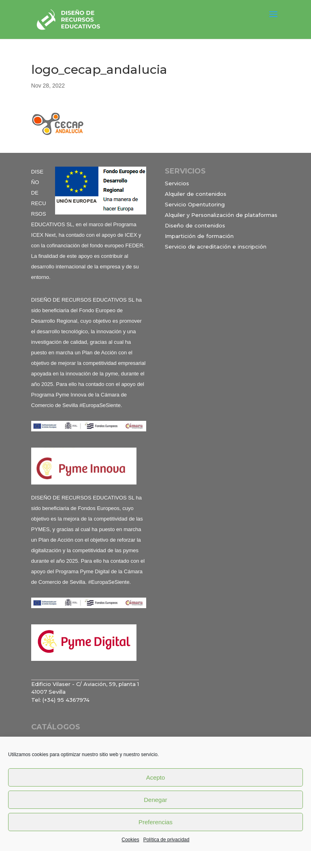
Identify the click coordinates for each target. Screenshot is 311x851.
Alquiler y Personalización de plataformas (221, 215)
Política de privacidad (166, 839)
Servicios (177, 183)
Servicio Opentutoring (195, 204)
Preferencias (155, 822)
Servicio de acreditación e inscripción (215, 246)
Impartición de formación (199, 236)
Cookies (130, 839)
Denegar (155, 799)
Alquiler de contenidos (195, 194)
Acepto (155, 777)
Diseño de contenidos (195, 225)
